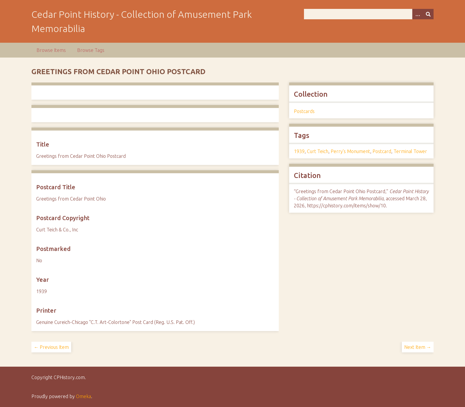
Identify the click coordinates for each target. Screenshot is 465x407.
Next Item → (417, 347)
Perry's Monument (350, 151)
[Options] (417, 14)
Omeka (83, 396)
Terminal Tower (410, 151)
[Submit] (428, 14)
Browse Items (51, 50)
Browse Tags (90, 50)
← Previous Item (51, 347)
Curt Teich (317, 151)
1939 (299, 151)
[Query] (368, 14)
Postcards (304, 111)
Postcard (381, 151)
